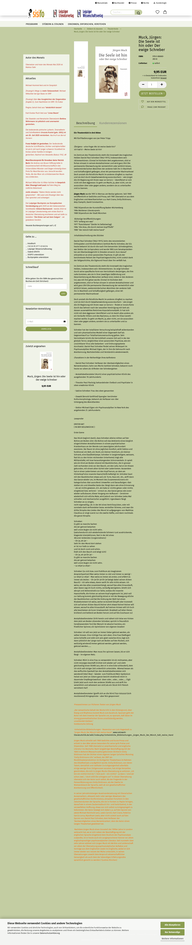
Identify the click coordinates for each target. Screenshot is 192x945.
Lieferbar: (143, 63)
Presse (133, 3)
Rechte (145, 3)
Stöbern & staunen (52, 24)
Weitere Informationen (172, 938)
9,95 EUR (46, 386)
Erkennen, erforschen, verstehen (87, 24)
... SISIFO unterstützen (35, 255)
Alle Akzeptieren (172, 925)
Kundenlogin (160, 3)
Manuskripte (101, 3)
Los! (63, 294)
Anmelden (46, 329)
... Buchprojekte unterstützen (37, 257)
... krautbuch (31, 243)
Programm (32, 24)
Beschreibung (85, 123)
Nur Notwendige (172, 932)
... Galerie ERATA (33, 252)
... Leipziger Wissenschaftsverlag (39, 249)
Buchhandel (118, 3)
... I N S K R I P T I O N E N (37, 246)
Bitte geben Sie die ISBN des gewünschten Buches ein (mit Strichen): (44, 279)
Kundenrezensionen (113, 123)
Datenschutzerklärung (50, 933)
